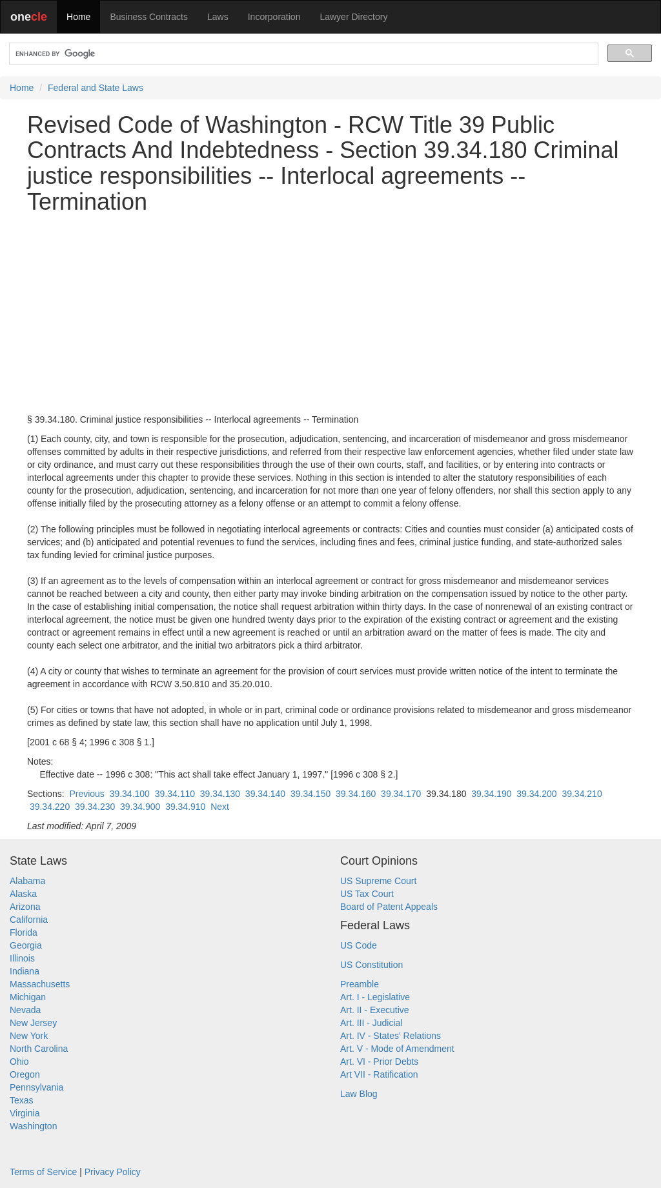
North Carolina (39, 1048)
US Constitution (371, 965)
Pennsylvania (36, 1087)
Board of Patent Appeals (389, 906)
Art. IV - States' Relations (390, 1036)
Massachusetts (40, 984)
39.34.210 (582, 794)
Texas (22, 1100)
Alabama (27, 881)
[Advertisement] (330, 313)
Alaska (23, 894)
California (29, 919)
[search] (302, 53)
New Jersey (33, 1023)
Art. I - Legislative (375, 997)
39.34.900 (140, 806)
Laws (218, 17)
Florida (23, 932)
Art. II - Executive (374, 1010)
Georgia (26, 945)
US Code (358, 945)
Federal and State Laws (95, 88)
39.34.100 (130, 794)
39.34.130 (220, 794)
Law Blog (359, 1094)
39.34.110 (175, 794)
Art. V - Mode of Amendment (397, 1048)
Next (219, 806)
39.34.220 (50, 806)
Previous (86, 794)
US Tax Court (367, 894)
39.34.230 (95, 806)
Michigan (28, 997)
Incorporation (274, 17)
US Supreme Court (378, 881)
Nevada (25, 1010)
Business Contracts (149, 17)
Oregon (25, 1074)
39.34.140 (265, 794)
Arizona (25, 906)
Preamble (359, 984)
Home (78, 17)
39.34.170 (401, 794)
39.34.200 (536, 794)
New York (29, 1036)
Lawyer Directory (353, 17)
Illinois (22, 958)
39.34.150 (310, 794)
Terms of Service (43, 1172)
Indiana (24, 971)
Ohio (19, 1061)
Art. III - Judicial (371, 1023)
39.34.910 (185, 806)
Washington (33, 1126)
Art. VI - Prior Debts (379, 1061)
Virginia (24, 1113)
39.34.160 (356, 794)
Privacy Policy (113, 1172)
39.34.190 (491, 794)
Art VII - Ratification (379, 1074)
